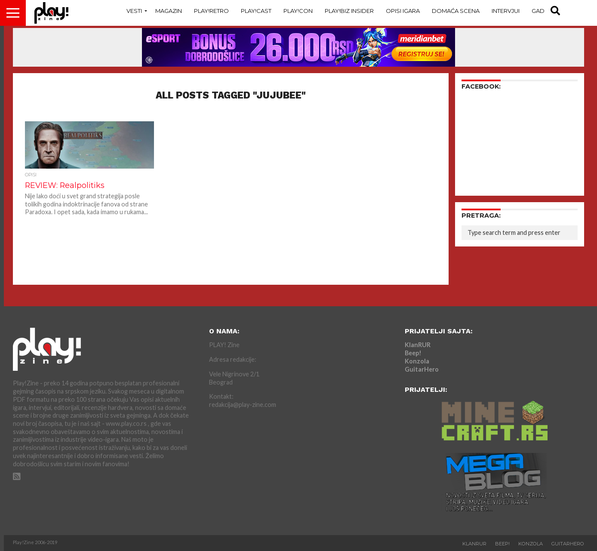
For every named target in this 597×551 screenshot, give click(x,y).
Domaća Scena (456, 10)
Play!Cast (256, 10)
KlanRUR (418, 344)
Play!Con (298, 10)
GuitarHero (422, 369)
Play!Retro (211, 10)
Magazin (168, 10)
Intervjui (506, 10)
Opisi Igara (403, 10)
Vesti (134, 10)
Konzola (417, 361)
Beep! (413, 353)
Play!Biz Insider (349, 10)
